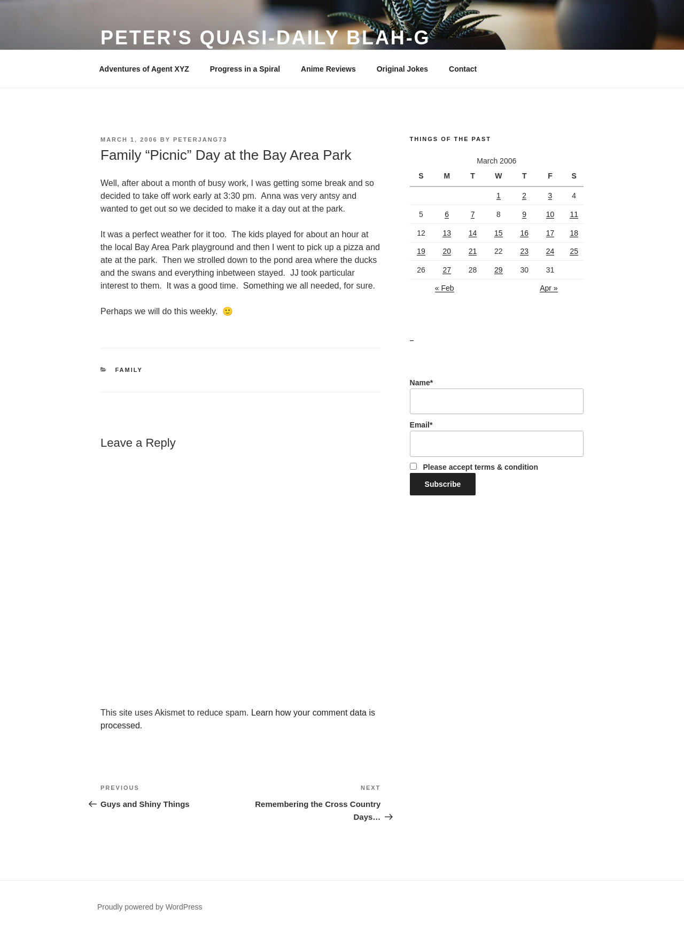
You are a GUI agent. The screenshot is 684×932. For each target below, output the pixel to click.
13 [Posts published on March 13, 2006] (446, 233)
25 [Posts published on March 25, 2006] (574, 251)
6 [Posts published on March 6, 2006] (447, 214)
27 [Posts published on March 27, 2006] (446, 270)
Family (129, 370)
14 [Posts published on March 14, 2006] (473, 233)
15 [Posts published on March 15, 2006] (498, 233)
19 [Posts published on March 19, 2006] (421, 251)
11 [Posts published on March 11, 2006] (574, 214)
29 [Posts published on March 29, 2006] (498, 270)
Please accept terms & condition (474, 467)
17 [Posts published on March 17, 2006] (550, 233)
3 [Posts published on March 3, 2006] (550, 195)
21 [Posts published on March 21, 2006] (473, 251)
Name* (497, 396)
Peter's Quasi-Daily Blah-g (265, 38)
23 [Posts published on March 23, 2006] (524, 251)
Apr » (548, 288)
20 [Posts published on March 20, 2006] (446, 251)
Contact (463, 69)
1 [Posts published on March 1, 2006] (498, 195)
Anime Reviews (328, 69)
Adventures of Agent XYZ (144, 69)
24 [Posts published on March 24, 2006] (550, 251)
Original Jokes (402, 69)
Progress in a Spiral (245, 69)
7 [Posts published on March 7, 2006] (473, 214)
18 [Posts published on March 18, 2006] (574, 233)
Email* (497, 439)
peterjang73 (200, 139)
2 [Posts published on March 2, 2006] (524, 195)
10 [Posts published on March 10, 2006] (550, 214)
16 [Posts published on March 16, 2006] (524, 233)
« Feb (444, 288)
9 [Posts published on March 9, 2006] (524, 214)
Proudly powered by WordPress (150, 907)
